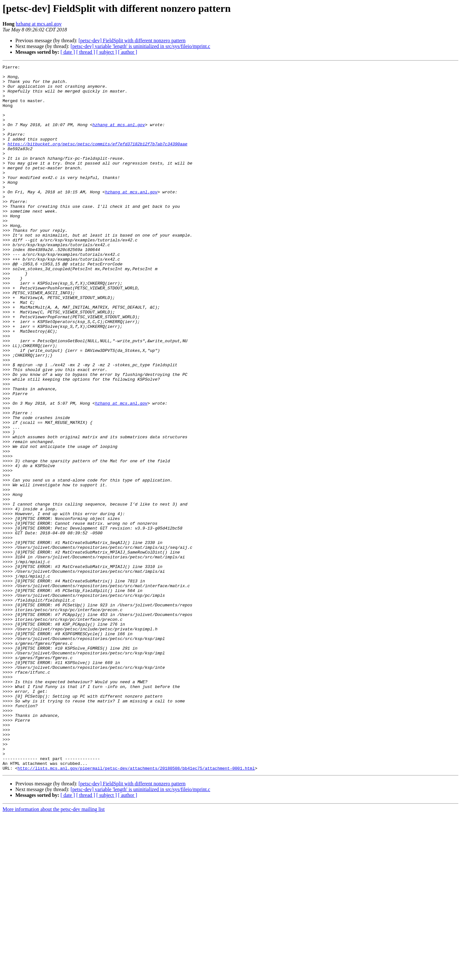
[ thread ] (85, 52)
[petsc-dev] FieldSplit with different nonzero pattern (131, 40)
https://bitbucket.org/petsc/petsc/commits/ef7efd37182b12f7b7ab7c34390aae (98, 160)
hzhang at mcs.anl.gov (38, 24)
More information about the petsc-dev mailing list (54, 950)
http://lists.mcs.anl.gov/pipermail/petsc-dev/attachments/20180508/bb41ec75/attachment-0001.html (136, 909)
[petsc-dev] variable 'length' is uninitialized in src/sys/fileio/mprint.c (140, 46)
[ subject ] (106, 52)
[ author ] (127, 52)
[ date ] (68, 52)
